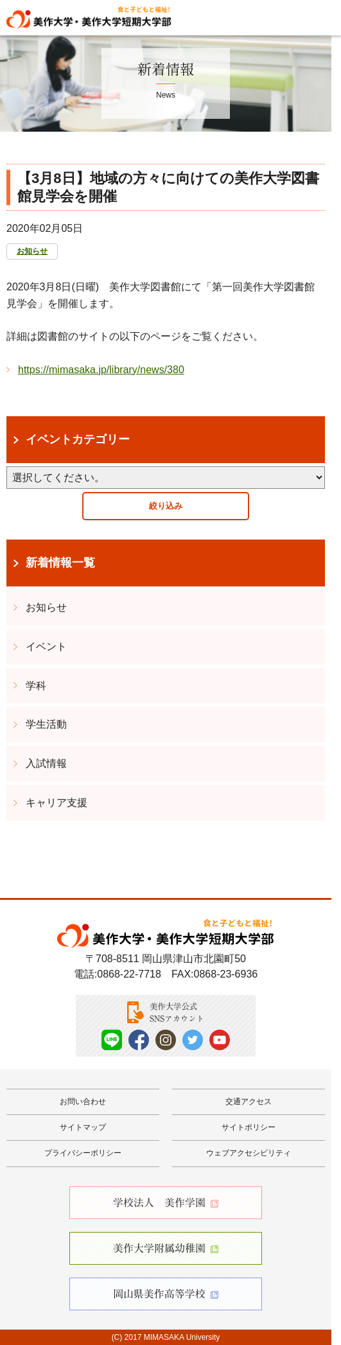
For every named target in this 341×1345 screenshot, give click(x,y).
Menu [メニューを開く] (319, 17)
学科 (36, 685)
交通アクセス (248, 1101)
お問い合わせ (83, 1101)
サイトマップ (83, 1127)
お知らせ (32, 251)
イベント (46, 646)
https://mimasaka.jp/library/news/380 (101, 369)
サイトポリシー (248, 1127)
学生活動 (46, 724)
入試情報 (46, 763)
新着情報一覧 (60, 562)
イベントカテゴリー (78, 439)
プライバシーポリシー (82, 1152)
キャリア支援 (56, 802)
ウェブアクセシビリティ (248, 1152)
